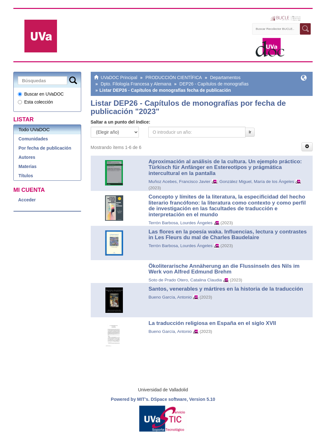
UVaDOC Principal (119, 77)
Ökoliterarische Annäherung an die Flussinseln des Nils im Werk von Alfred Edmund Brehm (224, 269)
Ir (250, 132)
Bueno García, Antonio (170, 297)
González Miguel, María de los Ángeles (256, 181)
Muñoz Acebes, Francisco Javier (179, 181)
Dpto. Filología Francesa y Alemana (136, 83)
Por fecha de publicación (44, 148)
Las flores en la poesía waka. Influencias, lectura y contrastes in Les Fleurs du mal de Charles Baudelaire (227, 235)
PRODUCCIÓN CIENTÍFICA (173, 77)
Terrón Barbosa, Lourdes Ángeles (180, 222)
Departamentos (225, 77)
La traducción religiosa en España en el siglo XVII (212, 323)
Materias (27, 166)
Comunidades (33, 138)
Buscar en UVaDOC (41, 94)
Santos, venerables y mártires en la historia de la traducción (225, 289)
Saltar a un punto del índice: (120, 122)
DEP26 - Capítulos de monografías (214, 83)
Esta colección (35, 101)
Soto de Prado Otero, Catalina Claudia (185, 280)
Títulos (25, 175)
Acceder (27, 199)
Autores (26, 157)
